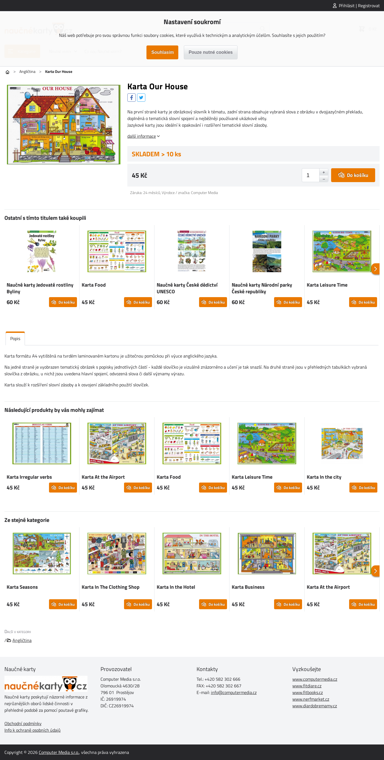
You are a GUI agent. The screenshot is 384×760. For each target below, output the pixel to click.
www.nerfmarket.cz (310, 699)
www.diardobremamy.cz (314, 705)
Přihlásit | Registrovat (359, 5)
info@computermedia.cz (234, 692)
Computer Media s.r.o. (59, 752)
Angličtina (27, 71)
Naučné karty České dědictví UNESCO (187, 288)
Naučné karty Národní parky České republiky (262, 288)
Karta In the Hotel (176, 587)
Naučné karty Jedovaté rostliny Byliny (40, 288)
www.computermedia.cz (314, 679)
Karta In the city (324, 477)
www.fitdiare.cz (306, 685)
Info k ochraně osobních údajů (32, 730)
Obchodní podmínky (23, 723)
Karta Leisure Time (327, 285)
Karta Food (94, 285)
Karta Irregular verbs (29, 477)
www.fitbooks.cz (307, 692)
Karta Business (248, 587)
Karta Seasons (22, 587)
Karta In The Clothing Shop (111, 587)
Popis (15, 338)
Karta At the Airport (103, 477)
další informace (141, 136)
